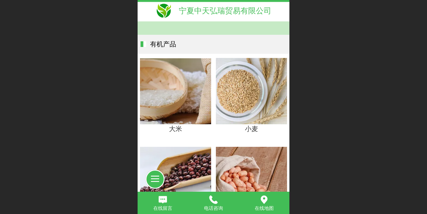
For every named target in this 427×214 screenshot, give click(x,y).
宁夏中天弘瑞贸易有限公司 (225, 11)
